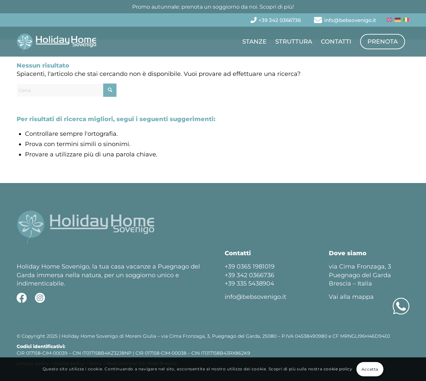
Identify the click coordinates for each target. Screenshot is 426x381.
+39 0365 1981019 (250, 266)
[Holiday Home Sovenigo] (57, 41)
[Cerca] (66, 90)
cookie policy (337, 368)
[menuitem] (279, 20)
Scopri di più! (277, 7)
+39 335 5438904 (249, 283)
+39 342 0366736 (280, 20)
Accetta (369, 369)
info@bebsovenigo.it (350, 20)
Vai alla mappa (351, 296)
